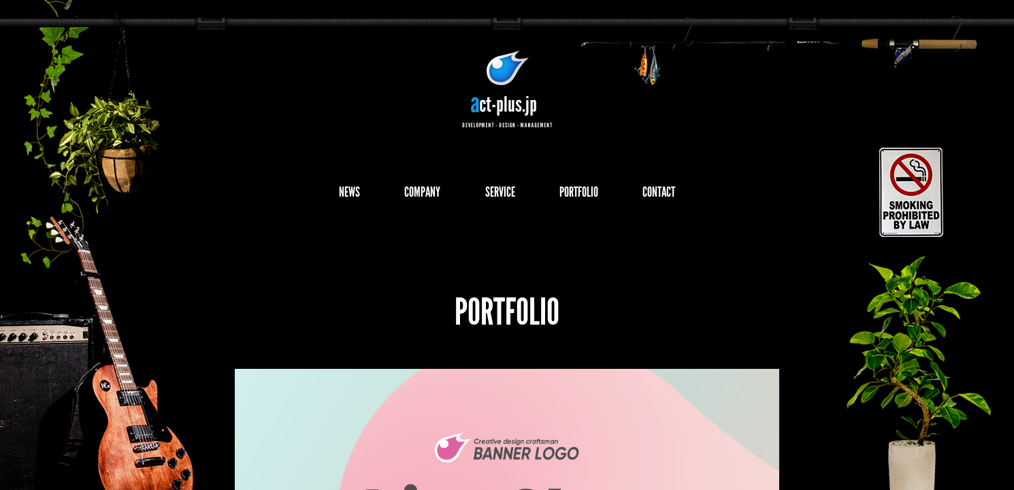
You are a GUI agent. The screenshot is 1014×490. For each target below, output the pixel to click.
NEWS (316, 194)
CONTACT (691, 194)
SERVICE (499, 194)
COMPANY (405, 194)
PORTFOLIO (594, 194)
